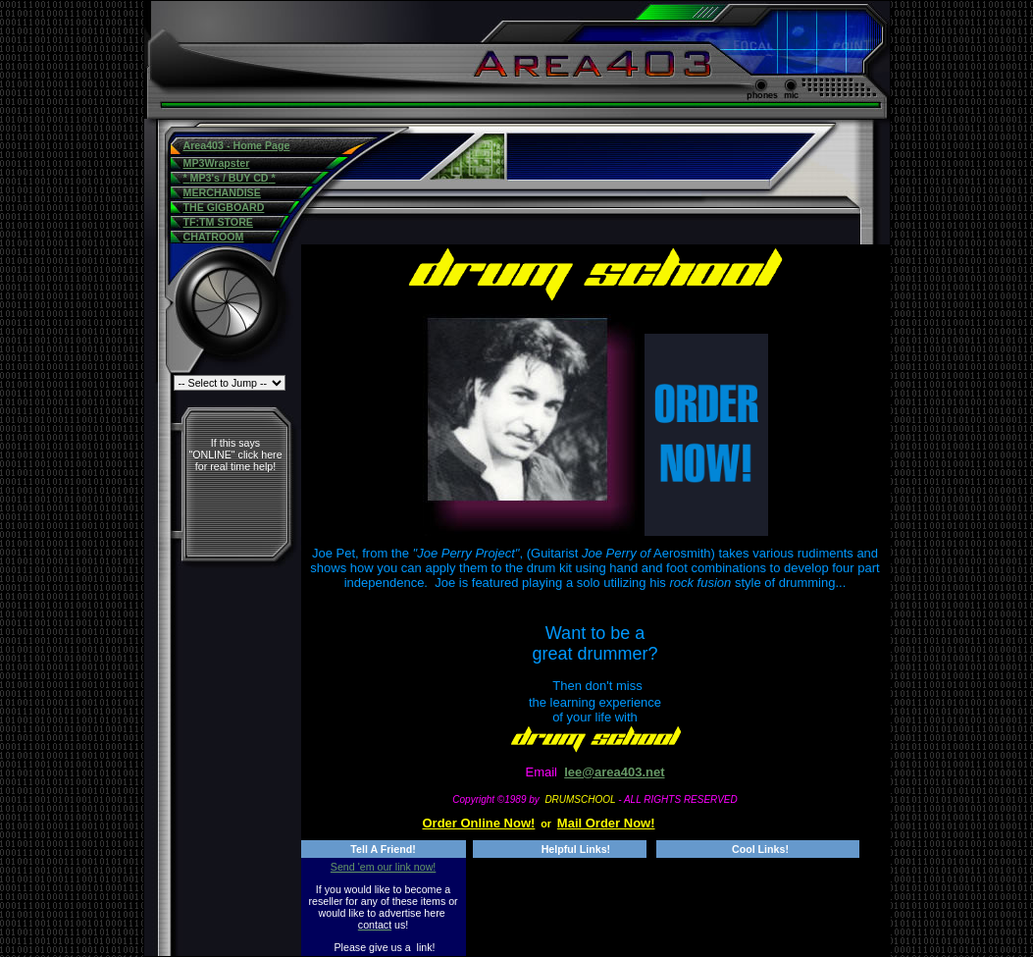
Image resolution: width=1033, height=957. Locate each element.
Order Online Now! (479, 823)
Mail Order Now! (606, 823)
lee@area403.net (614, 772)
